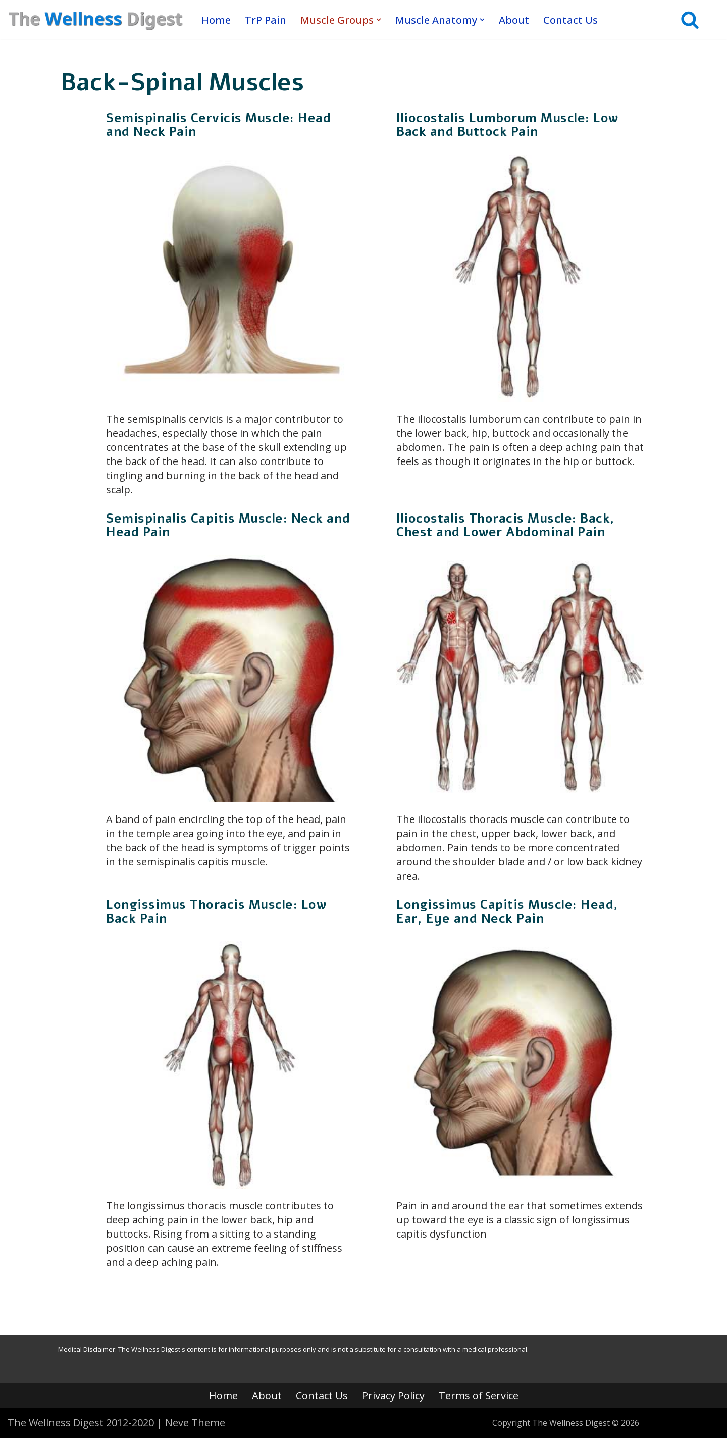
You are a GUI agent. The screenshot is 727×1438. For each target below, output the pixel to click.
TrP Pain (265, 19)
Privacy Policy (393, 1395)
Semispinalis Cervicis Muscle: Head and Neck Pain (218, 125)
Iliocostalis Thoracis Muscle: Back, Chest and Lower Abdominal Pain (505, 525)
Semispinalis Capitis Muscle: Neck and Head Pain (228, 525)
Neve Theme (195, 1422)
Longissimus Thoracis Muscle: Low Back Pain (216, 912)
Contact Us (570, 19)
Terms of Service (478, 1395)
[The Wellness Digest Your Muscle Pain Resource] (96, 19)
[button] (378, 19)
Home (216, 19)
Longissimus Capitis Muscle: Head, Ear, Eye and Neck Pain (507, 912)
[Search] (690, 19)
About (514, 19)
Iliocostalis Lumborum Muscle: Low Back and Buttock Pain (507, 125)
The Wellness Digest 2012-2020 (81, 1422)
